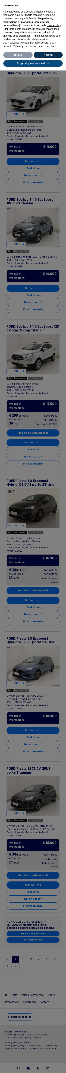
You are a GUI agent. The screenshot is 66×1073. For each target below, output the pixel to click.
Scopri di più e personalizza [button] (33, 63)
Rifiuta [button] (18, 54)
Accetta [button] (48, 54)
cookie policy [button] (54, 25)
